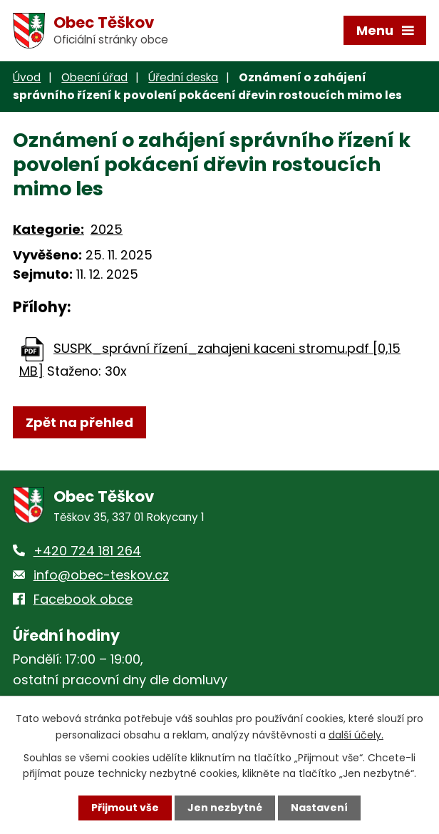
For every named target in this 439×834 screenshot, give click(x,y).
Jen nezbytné (224, 807)
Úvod (27, 77)
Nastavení (319, 807)
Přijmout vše (125, 807)
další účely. (356, 734)
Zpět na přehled (79, 422)
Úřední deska (183, 77)
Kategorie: (48, 230)
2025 (107, 230)
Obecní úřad (94, 77)
